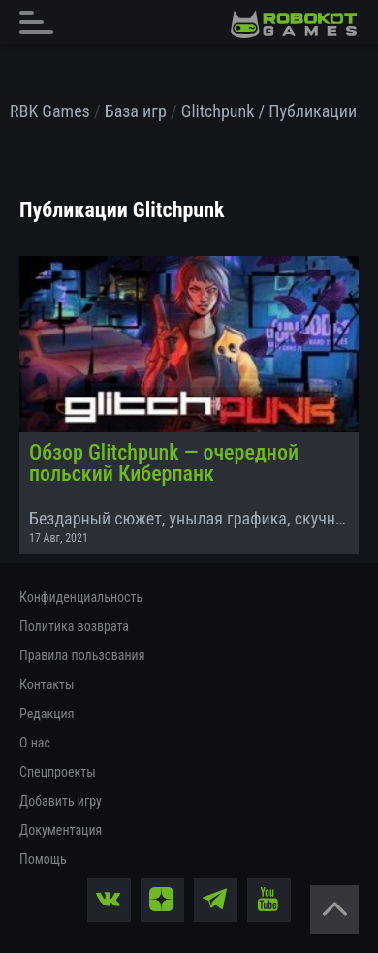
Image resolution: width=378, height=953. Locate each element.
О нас (34, 742)
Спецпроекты (57, 771)
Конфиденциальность (80, 597)
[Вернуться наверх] (334, 909)
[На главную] (294, 24)
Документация (60, 830)
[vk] (109, 900)
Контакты (47, 684)
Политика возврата (74, 626)
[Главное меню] (41, 22)
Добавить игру (60, 801)
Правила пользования (81, 655)
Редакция (46, 713)
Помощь (43, 859)
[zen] (162, 900)
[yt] (269, 900)
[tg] (215, 900)
